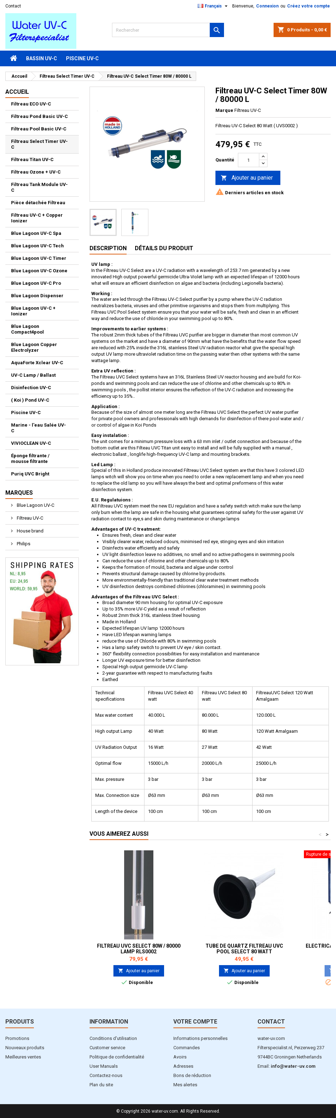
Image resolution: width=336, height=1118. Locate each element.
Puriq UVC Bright (30, 473)
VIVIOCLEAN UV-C (31, 443)
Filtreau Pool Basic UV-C (38, 129)
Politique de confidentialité (117, 1057)
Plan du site (101, 1084)
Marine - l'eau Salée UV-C (38, 427)
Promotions (17, 1038)
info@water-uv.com (293, 1066)
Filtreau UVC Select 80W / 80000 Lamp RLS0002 (138, 948)
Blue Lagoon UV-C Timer (38, 258)
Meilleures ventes (23, 1057)
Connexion (267, 6)
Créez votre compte (308, 6)
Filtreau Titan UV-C (32, 159)
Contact (13, 6)
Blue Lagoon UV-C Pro (36, 283)
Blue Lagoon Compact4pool (27, 329)
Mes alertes (185, 1084)
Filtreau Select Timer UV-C (39, 144)
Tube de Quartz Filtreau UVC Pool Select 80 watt (244, 948)
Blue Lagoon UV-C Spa (36, 233)
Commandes (186, 1047)
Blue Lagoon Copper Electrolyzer (34, 347)
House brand (30, 531)
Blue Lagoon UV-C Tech (37, 245)
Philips (23, 543)
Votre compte (195, 1021)
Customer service (107, 1047)
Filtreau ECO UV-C (31, 104)
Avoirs (180, 1057)
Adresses (183, 1066)
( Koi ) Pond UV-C (30, 400)
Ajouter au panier (247, 178)
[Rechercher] (168, 30)
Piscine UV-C (82, 58)
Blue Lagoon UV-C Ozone (39, 270)
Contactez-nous (106, 1075)
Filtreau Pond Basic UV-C (39, 116)
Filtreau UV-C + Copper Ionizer (37, 217)
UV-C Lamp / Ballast (33, 375)
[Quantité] (248, 160)
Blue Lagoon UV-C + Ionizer (33, 310)
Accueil (17, 91)
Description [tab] (108, 248)
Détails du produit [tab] (164, 248)
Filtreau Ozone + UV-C (36, 172)
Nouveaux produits (24, 1047)
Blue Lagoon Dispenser (37, 295)
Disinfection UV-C (31, 387)
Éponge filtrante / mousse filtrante (30, 458)
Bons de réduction (192, 1075)
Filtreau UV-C (29, 518)
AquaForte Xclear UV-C (37, 362)
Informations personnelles (200, 1038)
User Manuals (104, 1066)
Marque (224, 110)
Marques (19, 492)
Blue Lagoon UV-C (35, 505)
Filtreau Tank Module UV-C (39, 187)
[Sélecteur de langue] (213, 6)
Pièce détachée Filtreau (38, 202)
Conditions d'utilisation (113, 1038)
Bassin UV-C (41, 58)
